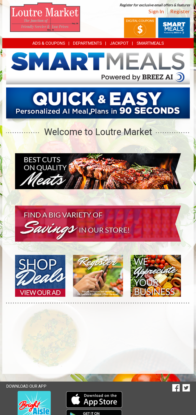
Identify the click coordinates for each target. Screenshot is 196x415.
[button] (90, 114)
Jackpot (119, 43)
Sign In (156, 11)
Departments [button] (87, 43)
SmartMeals (150, 43)
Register (180, 11)
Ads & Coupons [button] (48, 43)
